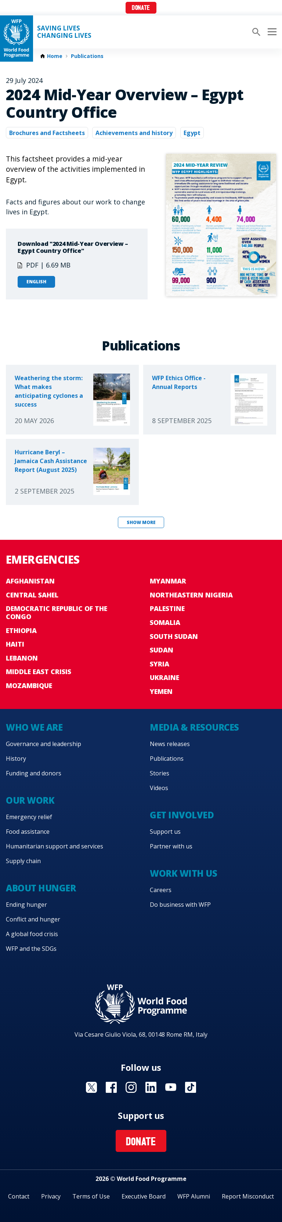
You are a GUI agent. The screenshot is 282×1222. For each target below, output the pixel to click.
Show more (141, 522)
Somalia (165, 622)
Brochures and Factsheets (47, 133)
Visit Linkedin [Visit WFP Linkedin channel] (150, 1087)
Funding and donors (33, 773)
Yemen (161, 691)
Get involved (182, 815)
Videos (159, 788)
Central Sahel (32, 594)
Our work (30, 800)
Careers (160, 890)
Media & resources (194, 727)
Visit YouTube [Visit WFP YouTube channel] (170, 1087)
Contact (18, 1196)
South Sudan (174, 636)
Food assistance (28, 832)
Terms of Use (91, 1196)
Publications (87, 56)
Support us (165, 832)
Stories (159, 773)
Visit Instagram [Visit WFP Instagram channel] (131, 1087)
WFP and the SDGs (31, 949)
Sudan (161, 649)
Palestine (167, 608)
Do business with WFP (180, 905)
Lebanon (22, 658)
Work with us (183, 873)
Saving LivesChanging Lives (64, 32)
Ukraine (164, 677)
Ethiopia (21, 630)
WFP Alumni (193, 1196)
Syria (159, 663)
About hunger (41, 888)
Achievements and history (134, 133)
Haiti (15, 644)
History (16, 758)
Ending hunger (26, 905)
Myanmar (168, 581)
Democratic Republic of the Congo (56, 612)
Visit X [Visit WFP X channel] (91, 1087)
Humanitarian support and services (54, 846)
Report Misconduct (248, 1196)
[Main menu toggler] (270, 31)
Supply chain (23, 861)
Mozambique (29, 685)
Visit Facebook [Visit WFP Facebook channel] (111, 1087)
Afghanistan (30, 581)
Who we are (34, 727)
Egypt (192, 133)
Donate (141, 8)
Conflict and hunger (33, 919)
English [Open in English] (36, 282)
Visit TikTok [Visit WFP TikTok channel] (190, 1087)
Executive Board (144, 1196)
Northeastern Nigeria (191, 594)
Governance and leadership (43, 744)
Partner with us (171, 846)
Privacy (51, 1196)
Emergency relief (29, 817)
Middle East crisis (38, 671)
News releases (170, 744)
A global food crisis (32, 934)
